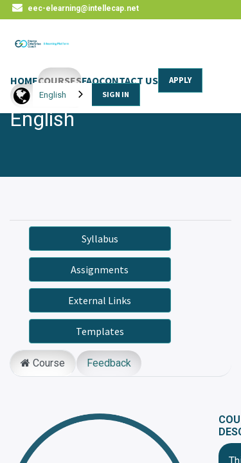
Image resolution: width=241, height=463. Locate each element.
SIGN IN (115, 94)
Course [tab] (43, 363)
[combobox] (62, 95)
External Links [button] (99, 300)
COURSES (60, 80)
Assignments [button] (100, 269)
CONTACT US (128, 80)
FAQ (90, 80)
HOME (24, 80)
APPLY (180, 80)
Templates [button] (100, 331)
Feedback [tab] (109, 363)
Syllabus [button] (100, 238)
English (52, 95)
